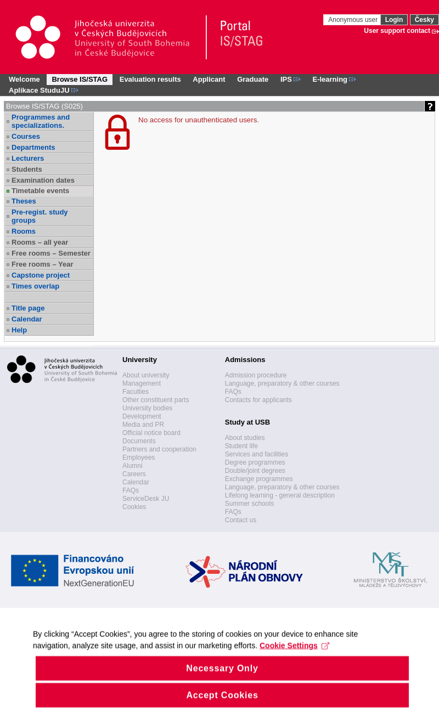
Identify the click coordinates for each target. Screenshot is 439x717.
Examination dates (43, 180)
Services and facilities (256, 454)
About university (145, 375)
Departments (33, 147)
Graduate (252, 79)
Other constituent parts (155, 400)
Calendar (27, 319)
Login (394, 20)
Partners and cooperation (159, 449)
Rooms (24, 231)
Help (19, 330)
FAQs (130, 490)
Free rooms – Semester (51, 253)
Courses (26, 136)
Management (141, 383)
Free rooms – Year (43, 264)
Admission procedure (256, 375)
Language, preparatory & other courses (282, 383)
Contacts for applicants (258, 400)
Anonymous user (353, 20)
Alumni (132, 466)
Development (141, 416)
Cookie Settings (294, 656)
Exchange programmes (259, 479)
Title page (28, 308)
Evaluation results (150, 79)
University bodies (147, 408)
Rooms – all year (40, 242)
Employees (138, 457)
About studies (245, 438)
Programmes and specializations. (41, 121)
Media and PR (143, 424)
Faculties (135, 392)
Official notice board (151, 433)
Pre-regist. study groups (40, 216)
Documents (139, 441)
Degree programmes (255, 462)
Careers (134, 474)
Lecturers (28, 158)
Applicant (209, 79)
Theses (24, 201)
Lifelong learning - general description (280, 495)
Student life (241, 446)
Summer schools (249, 503)
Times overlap (35, 286)
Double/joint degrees (255, 471)
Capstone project (41, 275)
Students (27, 169)
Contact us (240, 520)
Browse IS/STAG (80, 79)
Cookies (134, 507)
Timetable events (40, 191)
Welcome (24, 79)
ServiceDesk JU (145, 499)
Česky (424, 20)
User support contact (397, 31)
